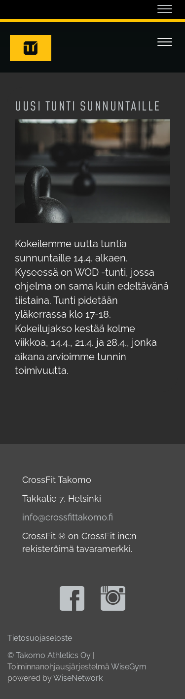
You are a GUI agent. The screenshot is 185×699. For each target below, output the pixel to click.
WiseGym (129, 666)
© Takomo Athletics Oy (49, 655)
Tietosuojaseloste (39, 638)
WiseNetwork (78, 678)
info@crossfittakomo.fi (67, 517)
